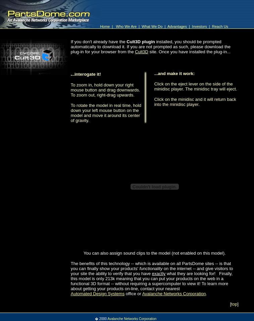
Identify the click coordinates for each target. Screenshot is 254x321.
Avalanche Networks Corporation (131, 319)
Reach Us (220, 26)
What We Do (152, 26)
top (234, 304)
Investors (200, 26)
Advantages (177, 26)
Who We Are (127, 26)
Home (105, 26)
